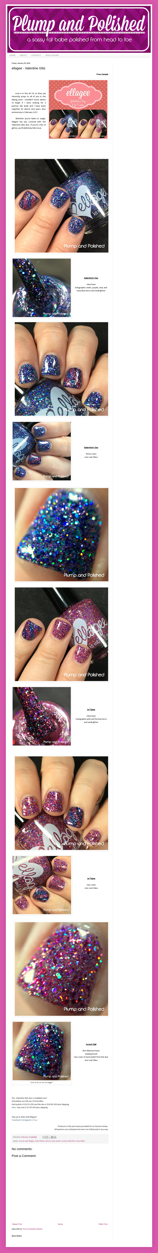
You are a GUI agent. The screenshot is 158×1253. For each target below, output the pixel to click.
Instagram (27, 1120)
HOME (12, 55)
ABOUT (23, 55)
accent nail (23, 1141)
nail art (47, 1141)
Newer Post (17, 1224)
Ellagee (31, 1141)
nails (53, 1141)
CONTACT (36, 55)
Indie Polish (39, 1141)
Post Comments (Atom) (32, 1229)
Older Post (103, 1224)
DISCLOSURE (52, 55)
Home (60, 1224)
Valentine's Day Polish (76, 1141)
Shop (35, 1120)
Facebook (16, 1120)
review (64, 1141)
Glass (14, 1107)
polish (58, 1141)
